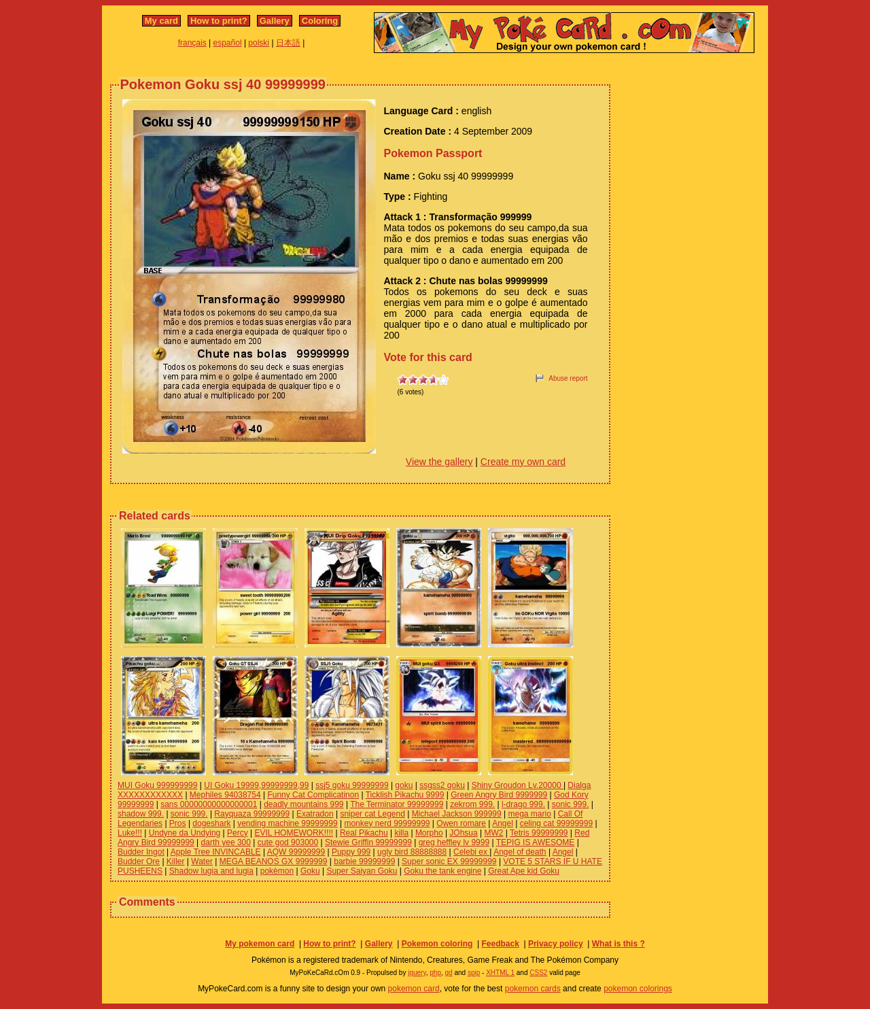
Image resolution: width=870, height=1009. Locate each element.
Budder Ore (139, 861)
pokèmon (277, 871)
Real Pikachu (364, 833)
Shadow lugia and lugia (211, 871)
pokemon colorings (638, 988)
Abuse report (568, 378)
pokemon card (414, 988)
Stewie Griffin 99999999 (368, 842)
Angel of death (519, 852)
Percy (237, 833)
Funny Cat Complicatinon (313, 795)
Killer (176, 861)
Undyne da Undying (184, 833)
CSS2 (538, 972)
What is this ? (618, 943)
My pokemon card (259, 943)
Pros (177, 823)
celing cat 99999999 (556, 823)
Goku (310, 871)
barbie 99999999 (364, 861)
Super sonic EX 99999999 (449, 861)
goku (404, 785)
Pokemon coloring (437, 943)
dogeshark (211, 823)
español (227, 43)
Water (202, 861)
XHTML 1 (500, 972)
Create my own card (523, 461)
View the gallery (439, 461)
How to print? (218, 21)
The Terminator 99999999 (396, 804)
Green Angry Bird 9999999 (499, 795)
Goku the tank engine (442, 871)
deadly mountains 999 (303, 804)
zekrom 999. (472, 804)
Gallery (275, 21)
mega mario (529, 814)
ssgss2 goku (442, 785)
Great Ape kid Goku (523, 871)
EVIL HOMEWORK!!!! (294, 833)
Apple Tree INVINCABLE (216, 852)
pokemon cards (533, 988)
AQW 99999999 (296, 852)
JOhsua (463, 833)
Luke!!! (130, 833)
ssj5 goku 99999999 (351, 785)
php (435, 972)
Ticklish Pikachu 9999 (405, 795)
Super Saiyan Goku (361, 871)
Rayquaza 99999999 (252, 814)
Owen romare (461, 823)
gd (449, 972)
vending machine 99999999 (287, 823)
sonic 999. (570, 804)
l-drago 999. (523, 804)
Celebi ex (471, 852)
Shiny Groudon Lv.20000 (517, 785)
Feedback (500, 943)
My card (161, 21)
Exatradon (315, 814)
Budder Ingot (141, 852)
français (192, 43)
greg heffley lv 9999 (454, 842)
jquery (417, 972)
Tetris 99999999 (539, 833)
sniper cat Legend (372, 814)
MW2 (494, 833)
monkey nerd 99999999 (387, 823)
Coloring (320, 21)
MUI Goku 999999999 (157, 785)
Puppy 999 (351, 852)
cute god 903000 (288, 842)
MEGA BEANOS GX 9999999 (274, 861)
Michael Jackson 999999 (457, 814)
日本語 (288, 43)
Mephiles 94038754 (225, 795)
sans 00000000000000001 (208, 804)
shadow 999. (141, 814)
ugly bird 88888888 (412, 852)
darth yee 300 (226, 842)
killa (401, 833)
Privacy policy (555, 943)
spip (474, 972)
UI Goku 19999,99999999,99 (256, 785)
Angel (502, 823)
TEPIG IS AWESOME (535, 842)
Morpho (429, 833)
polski (258, 43)
